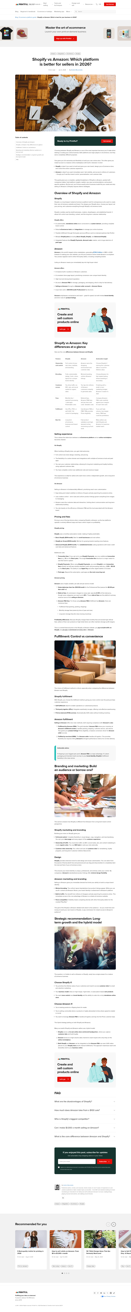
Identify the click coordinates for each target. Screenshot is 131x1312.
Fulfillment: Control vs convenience (26, 147)
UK (99, 4)
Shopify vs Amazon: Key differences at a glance (29, 145)
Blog (16, 12)
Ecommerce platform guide (27, 17)
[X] (107, 1293)
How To (70, 1266)
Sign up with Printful (65, 38)
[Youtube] (101, 1293)
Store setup (56, 1266)
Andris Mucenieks (76, 70)
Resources (90, 4)
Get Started (110, 4)
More (69, 12)
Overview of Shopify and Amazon (25, 142)
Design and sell (78, 4)
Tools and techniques (62, 4)
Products (38, 4)
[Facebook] (97, 1293)
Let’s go (64, 329)
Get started (107, 141)
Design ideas (90, 1266)
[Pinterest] (110, 1293)
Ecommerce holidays (44, 12)
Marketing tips (59, 12)
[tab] (62, 1273)
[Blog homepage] (24, 4)
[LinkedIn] (104, 1293)
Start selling (48, 4)
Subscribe (104, 1162)
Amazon (63, 1266)
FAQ (17, 159)
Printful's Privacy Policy (92, 1167)
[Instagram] (94, 1293)
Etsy (123, 1266)
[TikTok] (114, 1293)
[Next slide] (114, 1224)
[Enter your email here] (77, 1161)
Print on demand (22, 1266)
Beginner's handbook (27, 12)
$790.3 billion (97, 252)
